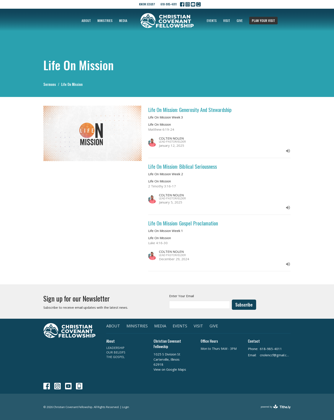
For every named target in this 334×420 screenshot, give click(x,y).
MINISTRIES (105, 20)
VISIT (226, 20)
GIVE (240, 20)
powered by (276, 407)
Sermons (49, 84)
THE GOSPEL (115, 357)
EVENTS (212, 20)
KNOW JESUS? (147, 4)
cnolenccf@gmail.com (275, 355)
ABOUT (86, 20)
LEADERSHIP (115, 348)
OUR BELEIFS (115, 352)
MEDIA (123, 20)
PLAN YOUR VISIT (263, 20)
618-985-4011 (168, 4)
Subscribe (244, 304)
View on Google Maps (170, 369)
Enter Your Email (181, 296)
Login (125, 407)
